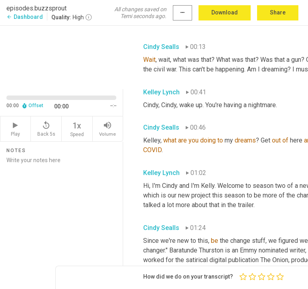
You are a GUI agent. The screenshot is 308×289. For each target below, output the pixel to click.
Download (224, 12)
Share (278, 12)
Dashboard (24, 17)
